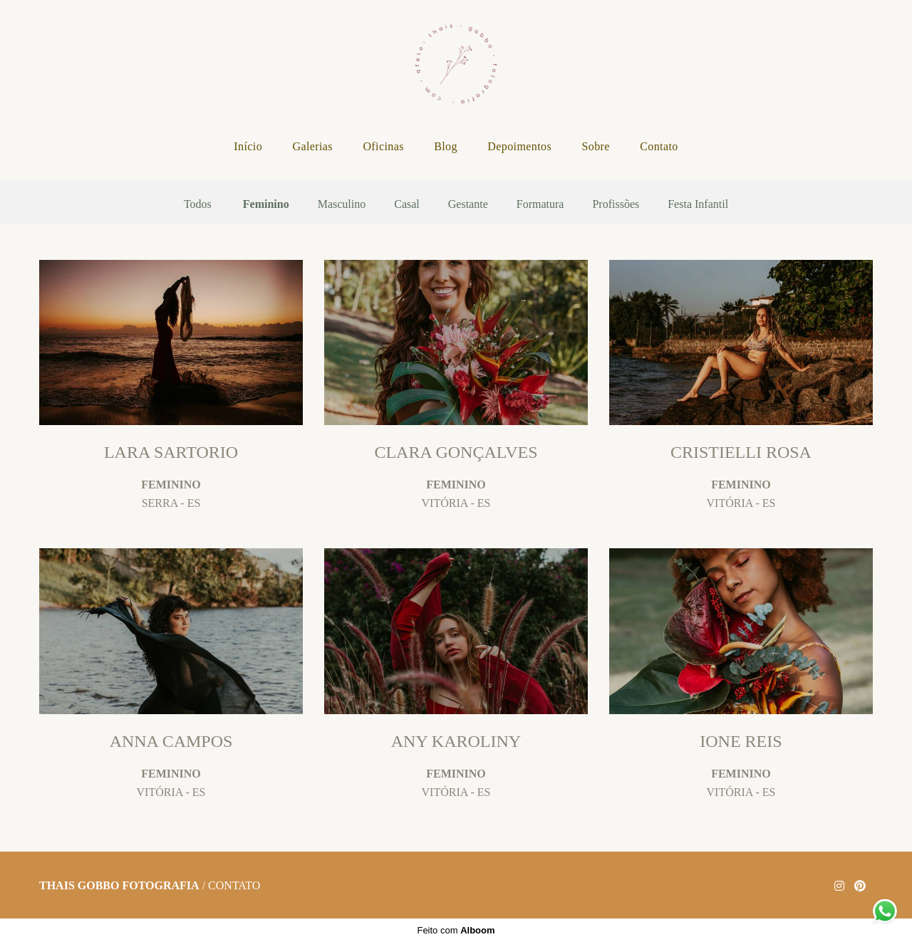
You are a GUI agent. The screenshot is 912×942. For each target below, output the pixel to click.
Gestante (468, 204)
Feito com (455, 930)
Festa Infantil (698, 204)
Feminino (266, 204)
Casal (407, 204)
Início (248, 146)
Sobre (595, 146)
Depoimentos (519, 146)
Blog (445, 146)
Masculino (342, 204)
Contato (659, 146)
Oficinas (383, 146)
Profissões (615, 204)
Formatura (540, 204)
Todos (198, 204)
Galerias (312, 146)
